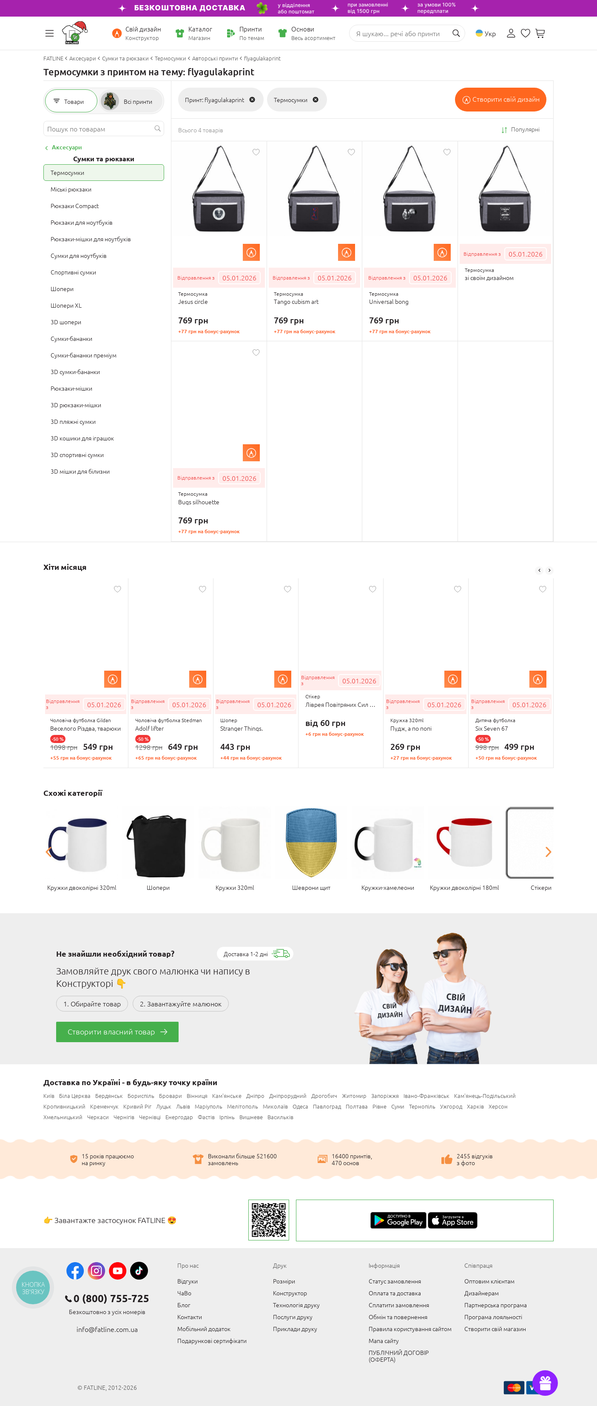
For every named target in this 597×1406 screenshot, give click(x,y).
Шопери (158, 887)
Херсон (498, 1106)
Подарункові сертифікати (212, 1340)
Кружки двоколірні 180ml (464, 887)
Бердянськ (109, 1096)
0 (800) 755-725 (111, 1298)
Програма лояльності (493, 1316)
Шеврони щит (311, 887)
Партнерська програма (495, 1304)
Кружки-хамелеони (387, 887)
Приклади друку (295, 1328)
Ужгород (451, 1106)
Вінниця (197, 1096)
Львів (183, 1106)
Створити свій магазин (495, 1328)
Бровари (170, 1096)
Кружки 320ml (235, 887)
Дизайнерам (481, 1293)
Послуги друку (293, 1316)
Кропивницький (64, 1106)
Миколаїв (275, 1106)
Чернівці (150, 1117)
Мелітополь (242, 1106)
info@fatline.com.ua (107, 1329)
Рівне (379, 1106)
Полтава (357, 1106)
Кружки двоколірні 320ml (82, 887)
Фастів (206, 1117)
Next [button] (549, 570)
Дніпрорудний (288, 1096)
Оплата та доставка (395, 1293)
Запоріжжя (385, 1096)
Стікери (541, 887)
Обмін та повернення (398, 1316)
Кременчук (104, 1106)
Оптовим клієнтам (489, 1281)
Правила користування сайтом (410, 1328)
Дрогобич (324, 1096)
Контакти (189, 1316)
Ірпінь (227, 1117)
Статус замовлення (395, 1281)
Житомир (354, 1096)
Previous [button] (539, 570)
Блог (183, 1304)
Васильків (280, 1117)
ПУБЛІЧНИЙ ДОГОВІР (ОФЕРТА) (399, 1355)
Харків (475, 1106)
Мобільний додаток (203, 1328)
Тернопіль (422, 1106)
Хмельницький (62, 1117)
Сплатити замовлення (399, 1304)
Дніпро (255, 1096)
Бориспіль (141, 1096)
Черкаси (98, 1117)
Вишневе (251, 1117)
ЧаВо (184, 1293)
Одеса (300, 1106)
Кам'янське (227, 1096)
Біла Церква (75, 1096)
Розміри (284, 1281)
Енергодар (179, 1117)
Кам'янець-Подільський (485, 1096)
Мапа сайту (384, 1340)
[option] (85, 673)
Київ (48, 1096)
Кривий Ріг (137, 1106)
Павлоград (327, 1106)
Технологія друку (296, 1304)
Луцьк (163, 1106)
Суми (397, 1106)
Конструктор (290, 1293)
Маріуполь (208, 1106)
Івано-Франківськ (426, 1096)
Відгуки (187, 1281)
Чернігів (124, 1117)
